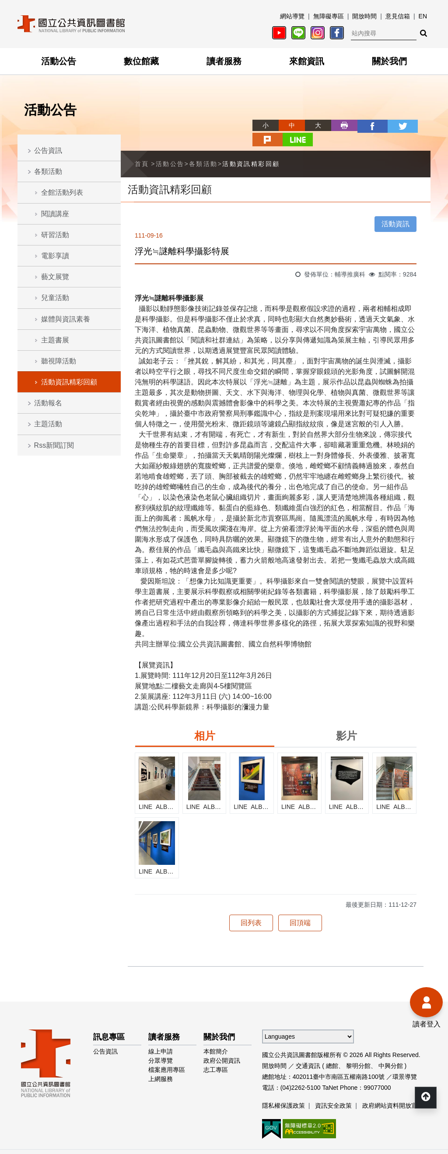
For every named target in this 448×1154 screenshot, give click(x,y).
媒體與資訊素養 (65, 319)
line (417, 125)
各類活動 (48, 171)
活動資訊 (396, 208)
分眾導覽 (160, 1045)
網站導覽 (292, 16)
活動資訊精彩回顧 (69, 382)
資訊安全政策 (333, 1090)
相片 (204, 720)
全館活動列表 (62, 192)
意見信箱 (397, 16)
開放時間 (364, 16)
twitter (365, 125)
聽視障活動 (58, 361)
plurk (391, 125)
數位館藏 (141, 61)
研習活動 (55, 234)
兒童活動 (55, 297)
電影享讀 (55, 255)
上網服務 (160, 1063)
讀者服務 (224, 61)
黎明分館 (358, 1050)
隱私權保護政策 (283, 1090)
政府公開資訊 (221, 1045)
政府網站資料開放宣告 (393, 1090)
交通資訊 (308, 1050)
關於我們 (389, 61)
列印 (312, 125)
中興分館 (390, 1050)
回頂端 (300, 907)
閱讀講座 (55, 214)
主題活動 (48, 424)
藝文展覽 (55, 276)
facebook (339, 125)
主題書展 (55, 340)
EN (423, 16)
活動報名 (48, 403)
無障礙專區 (328, 16)
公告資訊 (48, 150)
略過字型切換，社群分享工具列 (224, 117)
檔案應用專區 (166, 1054)
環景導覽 (404, 1061)
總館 (332, 1050)
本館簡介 (215, 1036)
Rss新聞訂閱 (54, 445)
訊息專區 (109, 1021)
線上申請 (160, 1036)
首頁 (142, 148)
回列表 (251, 907)
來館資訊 (306, 61)
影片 (346, 720)
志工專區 (215, 1054)
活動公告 (58, 61)
